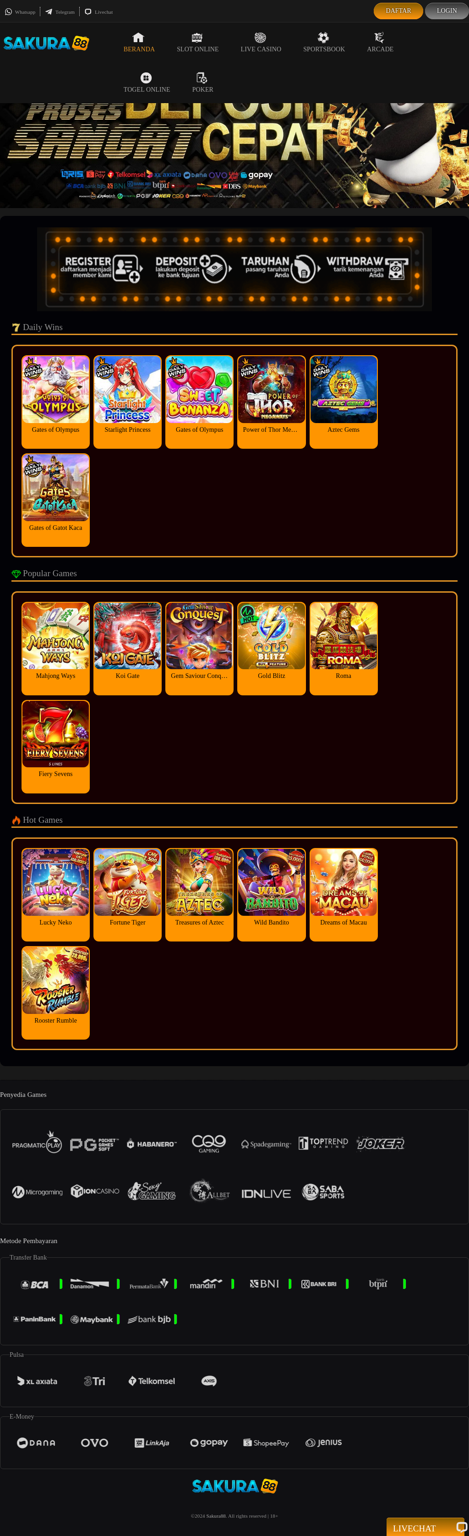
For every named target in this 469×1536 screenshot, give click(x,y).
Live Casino (261, 42)
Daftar (398, 10)
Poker (202, 82)
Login (447, 10)
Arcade (380, 42)
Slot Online (197, 42)
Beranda (139, 42)
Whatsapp (20, 12)
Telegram (60, 12)
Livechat (98, 12)
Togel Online (147, 82)
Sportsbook (324, 42)
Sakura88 (215, 1516)
